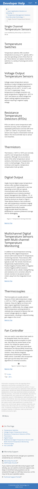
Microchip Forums (10, 461)
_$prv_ (10, 377)
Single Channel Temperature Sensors (19, 19)
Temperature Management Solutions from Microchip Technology (18, 16)
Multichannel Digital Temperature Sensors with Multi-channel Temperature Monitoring (18, 441)
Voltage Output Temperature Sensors (15, 432)
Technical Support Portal (12, 477)
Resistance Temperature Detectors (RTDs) (17, 434)
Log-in (30, 3)
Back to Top (8, 223)
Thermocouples (9, 444)
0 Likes (9, 374)
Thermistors (8, 436)
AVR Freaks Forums (10, 463)
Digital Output (8, 438)
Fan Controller (8, 445)
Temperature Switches (11, 430)
